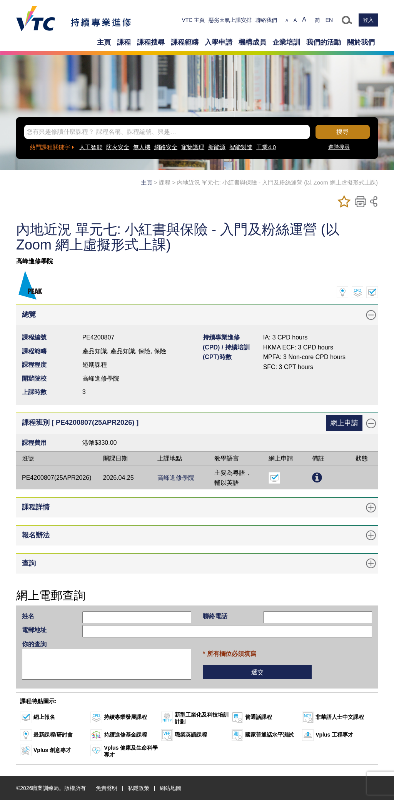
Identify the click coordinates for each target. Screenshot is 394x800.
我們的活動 (323, 42)
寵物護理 (192, 147)
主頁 (104, 42)
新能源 (216, 147)
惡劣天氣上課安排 (230, 20)
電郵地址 (34, 630)
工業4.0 (266, 147)
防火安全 (117, 147)
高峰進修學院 (175, 477)
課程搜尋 (151, 42)
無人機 (141, 147)
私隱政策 (138, 788)
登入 (368, 20)
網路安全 (165, 147)
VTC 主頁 (193, 20)
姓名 (28, 616)
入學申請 (218, 42)
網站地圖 (170, 788)
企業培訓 (286, 42)
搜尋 (342, 131)
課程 (124, 42)
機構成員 (252, 42)
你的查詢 (34, 644)
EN (329, 20)
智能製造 (240, 147)
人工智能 (90, 147)
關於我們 (361, 42)
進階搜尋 (339, 147)
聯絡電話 (215, 616)
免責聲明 (106, 788)
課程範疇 (185, 42)
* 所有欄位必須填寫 (229, 653)
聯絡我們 (266, 20)
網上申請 (344, 423)
